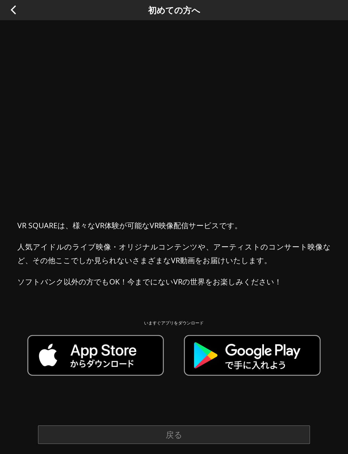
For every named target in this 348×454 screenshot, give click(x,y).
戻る (174, 434)
